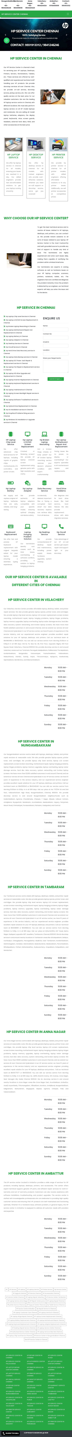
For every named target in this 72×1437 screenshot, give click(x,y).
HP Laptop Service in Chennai (48, 1312)
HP (6, 1289)
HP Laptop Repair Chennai (55, 1301)
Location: (46, 350)
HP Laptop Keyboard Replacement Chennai (21, 1324)
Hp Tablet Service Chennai (56, 1305)
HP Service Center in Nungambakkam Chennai (49, 1336)
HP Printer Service (46, 1289)
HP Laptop (21, 1289)
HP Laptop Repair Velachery (35, 1297)
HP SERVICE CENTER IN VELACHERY (14, 1404)
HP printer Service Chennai (16, 1305)
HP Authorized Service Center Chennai (22, 1332)
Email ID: (46, 342)
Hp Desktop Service (44, 533)
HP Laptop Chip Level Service (10, 442)
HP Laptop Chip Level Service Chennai (19, 1336)
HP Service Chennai (34, 1293)
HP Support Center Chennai (36, 1305)
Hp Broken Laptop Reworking (44, 442)
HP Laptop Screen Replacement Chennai (47, 1316)
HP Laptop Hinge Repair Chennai (21, 1316)
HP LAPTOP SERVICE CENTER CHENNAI (55, 1362)
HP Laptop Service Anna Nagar (18, 1301)
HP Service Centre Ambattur (25, 1309)
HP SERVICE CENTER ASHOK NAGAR (55, 1404)
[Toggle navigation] (67, 14)
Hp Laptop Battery (10, 489)
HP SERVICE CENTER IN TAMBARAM (56, 1392)
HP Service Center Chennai (15, 1297)
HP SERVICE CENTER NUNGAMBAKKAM (13, 1392)
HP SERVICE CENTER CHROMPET (34, 1410)
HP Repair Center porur (37, 1301)
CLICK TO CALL (10, 1433)
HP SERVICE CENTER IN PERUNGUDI (35, 1422)
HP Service (12, 1289)
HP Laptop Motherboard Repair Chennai (50, 1320)
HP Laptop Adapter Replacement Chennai (52, 1324)
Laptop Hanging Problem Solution (28, 535)
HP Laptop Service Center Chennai (48, 1328)
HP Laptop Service (33, 1289)
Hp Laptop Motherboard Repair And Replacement (61, 443)
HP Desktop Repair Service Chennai (23, 1328)
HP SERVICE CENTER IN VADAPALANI (14, 1398)
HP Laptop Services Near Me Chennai (49, 1332)
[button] (5, 35)
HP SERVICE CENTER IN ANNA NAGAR (35, 1392)
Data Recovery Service (44, 489)
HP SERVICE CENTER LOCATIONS (34, 1386)
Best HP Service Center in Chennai (36, 1339)
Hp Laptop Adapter (27, 489)
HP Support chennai (19, 1293)
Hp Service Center (60, 1289)
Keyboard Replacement (10, 533)
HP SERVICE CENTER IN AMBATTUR (56, 1416)
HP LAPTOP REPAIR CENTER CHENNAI (12, 1368)
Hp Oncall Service (61, 533)
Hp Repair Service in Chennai (46, 1309)
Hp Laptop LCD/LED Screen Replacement (27, 443)
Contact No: (47, 334)
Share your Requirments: (52, 358)
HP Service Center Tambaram (56, 1297)
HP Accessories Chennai (51, 1293)
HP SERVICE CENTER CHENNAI (15, 14)
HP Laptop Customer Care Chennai (25, 1312)
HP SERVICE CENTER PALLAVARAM (13, 1362)
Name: (45, 326)
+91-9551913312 (66, 4)
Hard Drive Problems (61, 489)
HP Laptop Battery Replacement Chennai (21, 1320)
